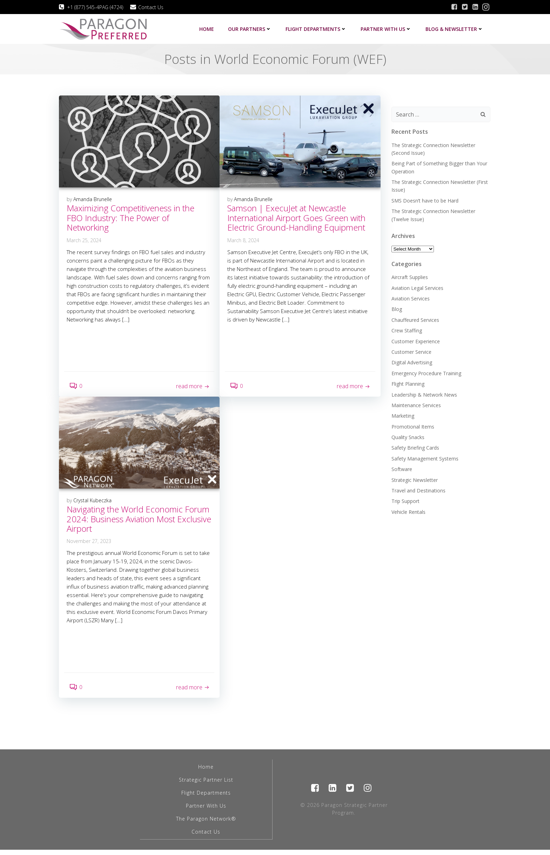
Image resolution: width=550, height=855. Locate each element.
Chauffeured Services (415, 318)
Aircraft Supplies (409, 276)
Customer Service (411, 350)
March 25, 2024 (84, 240)
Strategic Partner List (206, 785)
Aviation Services (410, 297)
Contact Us (206, 837)
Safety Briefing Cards (415, 446)
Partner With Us (206, 811)
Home (207, 28)
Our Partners (250, 28)
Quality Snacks (407, 436)
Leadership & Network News (424, 393)
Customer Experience (415, 340)
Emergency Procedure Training (426, 372)
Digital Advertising (411, 361)
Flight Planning (407, 382)
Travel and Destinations (418, 489)
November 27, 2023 (89, 544)
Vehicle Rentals (408, 510)
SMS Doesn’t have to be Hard (424, 199)
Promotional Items (412, 425)
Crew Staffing (406, 329)
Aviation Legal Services (417, 286)
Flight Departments (316, 28)
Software (401, 468)
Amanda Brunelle (93, 199)
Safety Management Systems (424, 457)
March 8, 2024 (244, 240)
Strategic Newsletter (414, 478)
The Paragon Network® (206, 824)
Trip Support (405, 500)
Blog (396, 308)
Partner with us (386, 28)
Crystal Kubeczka (93, 502)
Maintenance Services (416, 404)
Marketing (402, 414)
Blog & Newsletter (455, 28)
